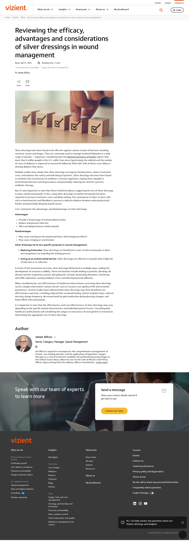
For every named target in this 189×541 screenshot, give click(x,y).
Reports (52, 476)
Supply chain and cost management (58, 499)
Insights (63, 9)
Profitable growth (19, 464)
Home (7, 18)
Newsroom (81, 9)
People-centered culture (22, 475)
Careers (168, 3)
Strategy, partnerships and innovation (60, 506)
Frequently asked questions (147, 488)
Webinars (52, 472)
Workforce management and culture (61, 524)
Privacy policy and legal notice (148, 472)
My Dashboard (121, 9)
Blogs (23, 18)
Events (158, 3)
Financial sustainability (21, 472)
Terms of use (139, 477)
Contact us (179, 3)
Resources (90, 469)
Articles (51, 487)
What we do (44, 9)
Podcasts (52, 480)
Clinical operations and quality (61, 519)
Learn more (102, 363)
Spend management (20, 486)
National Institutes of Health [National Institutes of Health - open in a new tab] (81, 158)
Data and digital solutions (22, 490)
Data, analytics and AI (58, 515)
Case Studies (54, 468)
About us (100, 9)
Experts (89, 466)
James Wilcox (24, 73)
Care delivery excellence (21, 468)
